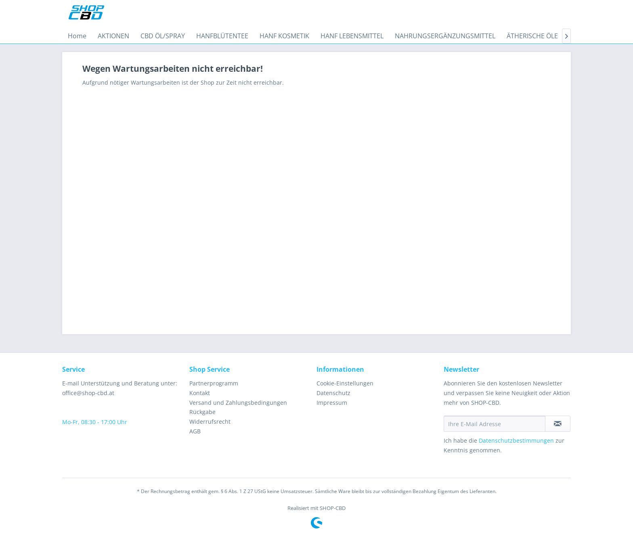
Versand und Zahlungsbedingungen (238, 402)
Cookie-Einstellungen (344, 383)
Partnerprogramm (213, 383)
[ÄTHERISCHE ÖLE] (532, 36)
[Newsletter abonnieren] (557, 424)
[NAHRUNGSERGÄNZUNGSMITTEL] (445, 36)
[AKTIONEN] (113, 36)
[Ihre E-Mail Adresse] (494, 424)
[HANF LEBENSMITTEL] (352, 36)
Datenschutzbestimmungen (516, 440)
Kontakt (199, 393)
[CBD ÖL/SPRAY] (163, 36)
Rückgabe (202, 412)
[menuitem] (77, 36)
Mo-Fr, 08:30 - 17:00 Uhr (94, 422)
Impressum (331, 402)
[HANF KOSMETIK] (284, 36)
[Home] (77, 36)
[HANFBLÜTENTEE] (222, 36)
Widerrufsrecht (210, 421)
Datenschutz (333, 393)
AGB (195, 431)
